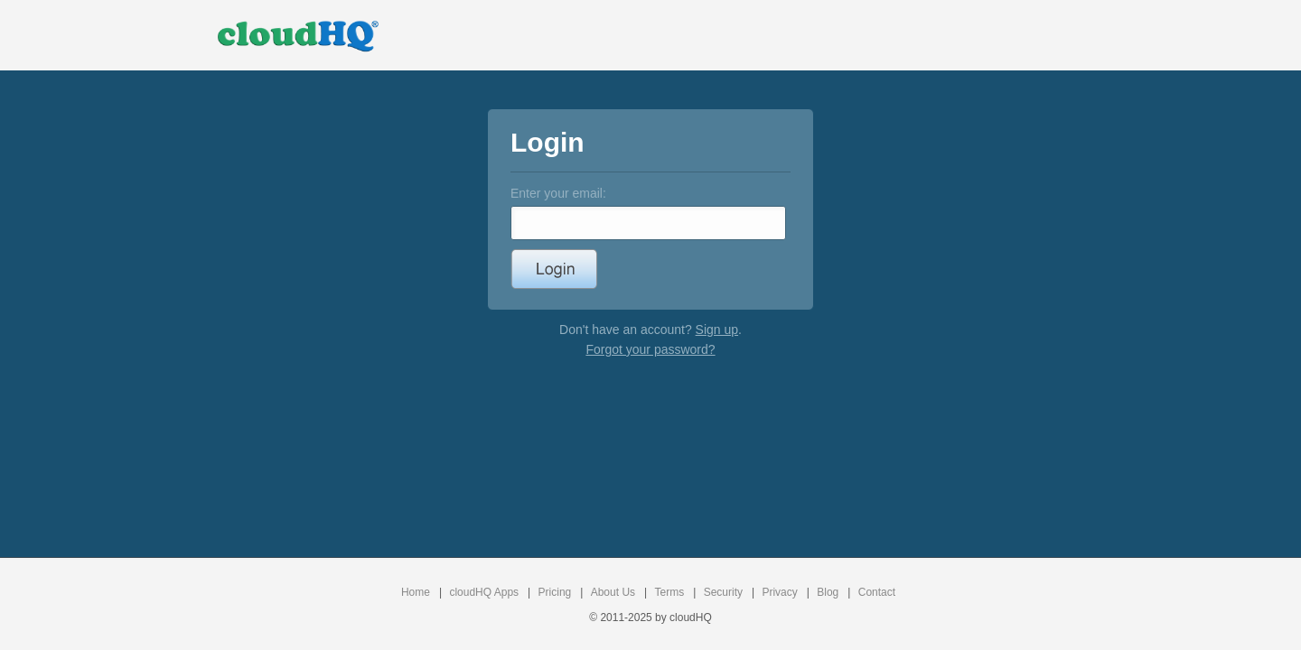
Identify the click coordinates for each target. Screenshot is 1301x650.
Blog (827, 592)
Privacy (779, 592)
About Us (613, 592)
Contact (876, 592)
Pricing (555, 592)
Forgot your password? (650, 349)
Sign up (717, 329)
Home (415, 592)
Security (723, 592)
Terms (670, 592)
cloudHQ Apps (484, 592)
